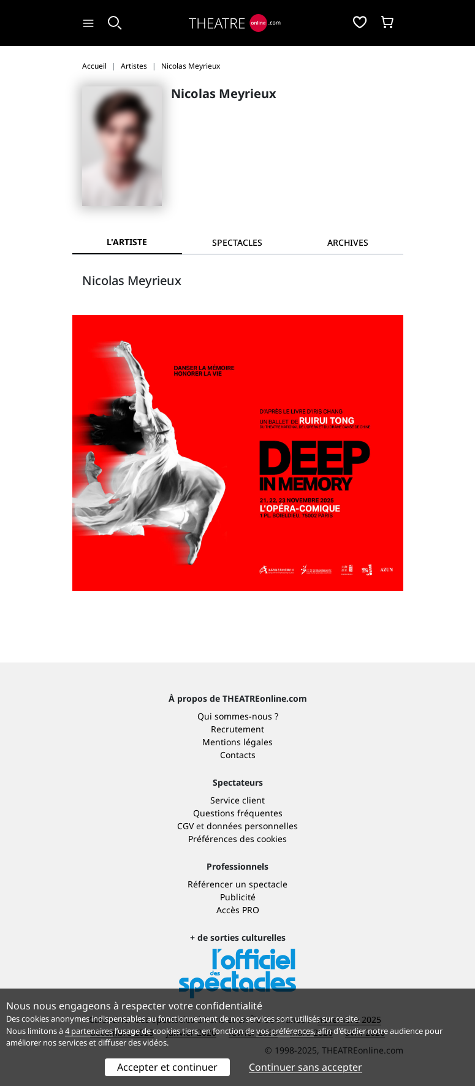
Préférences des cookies (237, 839)
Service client (237, 800)
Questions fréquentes (238, 813)
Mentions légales (237, 742)
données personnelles (252, 826)
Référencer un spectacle (237, 884)
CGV (185, 826)
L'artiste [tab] (127, 242)
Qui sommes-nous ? (237, 716)
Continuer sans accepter (305, 1067)
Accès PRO (237, 910)
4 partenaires (89, 1030)
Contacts (238, 755)
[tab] (237, 242)
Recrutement (237, 729)
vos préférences (285, 1030)
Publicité (238, 897)
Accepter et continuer (167, 1067)
